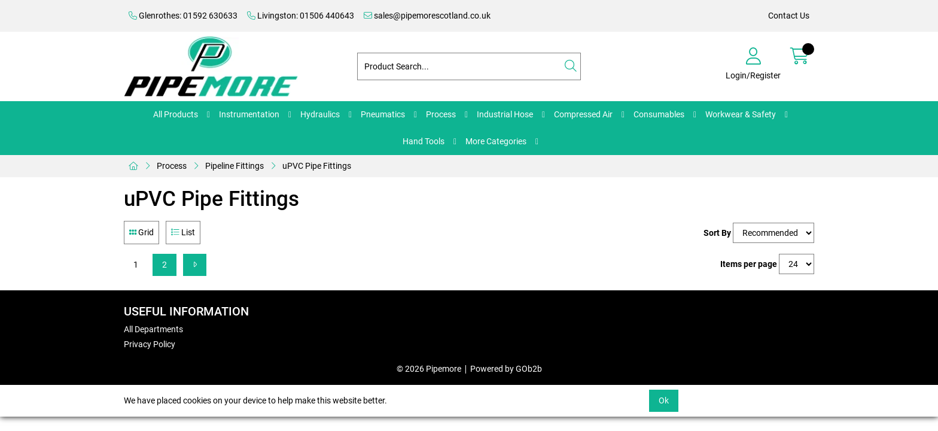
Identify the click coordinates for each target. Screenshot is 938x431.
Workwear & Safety (740, 114)
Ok (664, 400)
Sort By (717, 233)
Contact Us (788, 15)
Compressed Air (583, 114)
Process (441, 114)
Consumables (659, 114)
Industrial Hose (505, 114)
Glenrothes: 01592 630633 (183, 15)
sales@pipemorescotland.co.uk (427, 15)
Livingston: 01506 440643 (300, 15)
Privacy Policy (149, 344)
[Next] (194, 265)
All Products (175, 114)
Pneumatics (383, 114)
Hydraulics (320, 114)
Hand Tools (423, 141)
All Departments (153, 329)
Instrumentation (249, 114)
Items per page (748, 264)
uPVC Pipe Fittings (316, 166)
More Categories (495, 141)
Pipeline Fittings (234, 166)
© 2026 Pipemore (429, 369)
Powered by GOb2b (506, 369)
